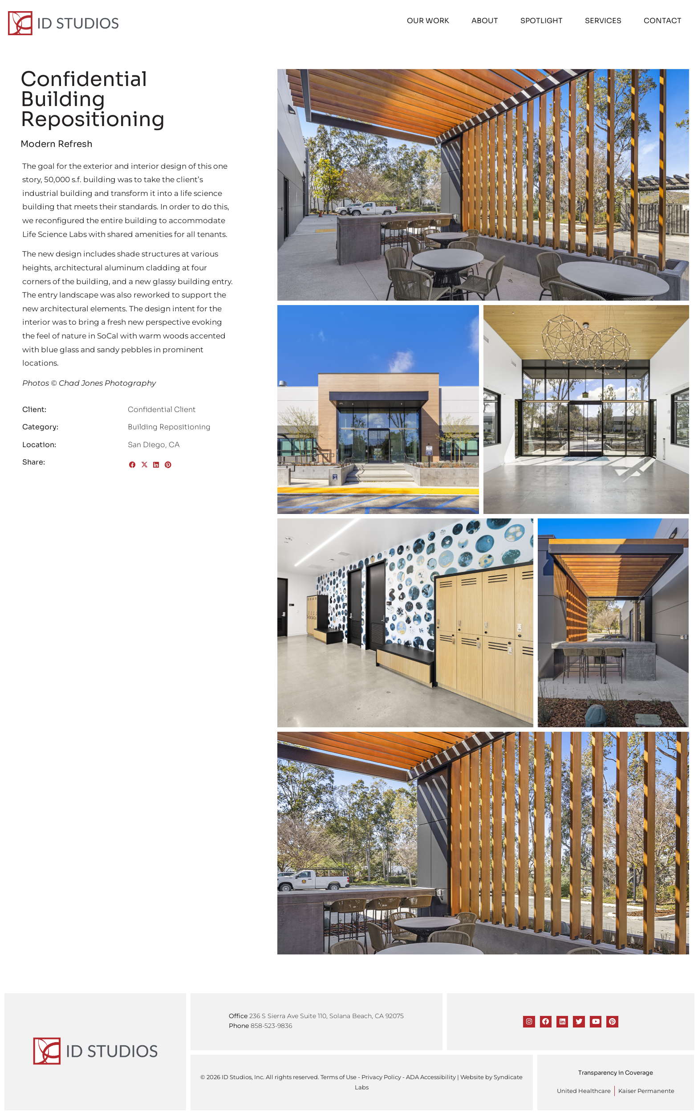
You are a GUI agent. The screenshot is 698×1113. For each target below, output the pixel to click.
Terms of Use (339, 1075)
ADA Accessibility (431, 1075)
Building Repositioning (169, 425)
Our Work (429, 19)
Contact (663, 19)
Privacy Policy (381, 1075)
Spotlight (542, 19)
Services (604, 19)
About (485, 19)
